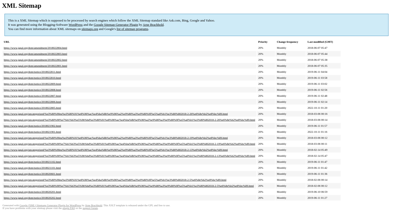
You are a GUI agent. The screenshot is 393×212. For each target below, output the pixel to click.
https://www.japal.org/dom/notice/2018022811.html (32, 71)
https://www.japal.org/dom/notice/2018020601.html (32, 173)
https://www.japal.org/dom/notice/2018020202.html (32, 197)
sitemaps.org (89, 29)
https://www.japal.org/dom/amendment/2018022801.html (35, 65)
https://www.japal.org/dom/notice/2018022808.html (32, 89)
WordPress (76, 24)
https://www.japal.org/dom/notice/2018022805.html (32, 107)
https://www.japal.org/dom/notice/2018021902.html (32, 125)
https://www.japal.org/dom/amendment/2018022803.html (35, 53)
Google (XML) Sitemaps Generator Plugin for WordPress (50, 205)
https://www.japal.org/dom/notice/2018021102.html (32, 161)
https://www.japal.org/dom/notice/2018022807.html (32, 95)
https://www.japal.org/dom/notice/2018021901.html (32, 131)
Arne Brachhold (153, 24)
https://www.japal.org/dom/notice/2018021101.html (32, 167)
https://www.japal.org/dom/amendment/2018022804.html (35, 47)
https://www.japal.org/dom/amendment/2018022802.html (35, 59)
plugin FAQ (68, 208)
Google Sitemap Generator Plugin (116, 24)
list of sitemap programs (132, 29)
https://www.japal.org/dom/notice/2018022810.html (32, 77)
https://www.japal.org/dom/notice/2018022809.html (32, 83)
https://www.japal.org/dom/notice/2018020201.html (32, 191)
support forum (90, 208)
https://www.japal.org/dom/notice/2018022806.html (32, 101)
